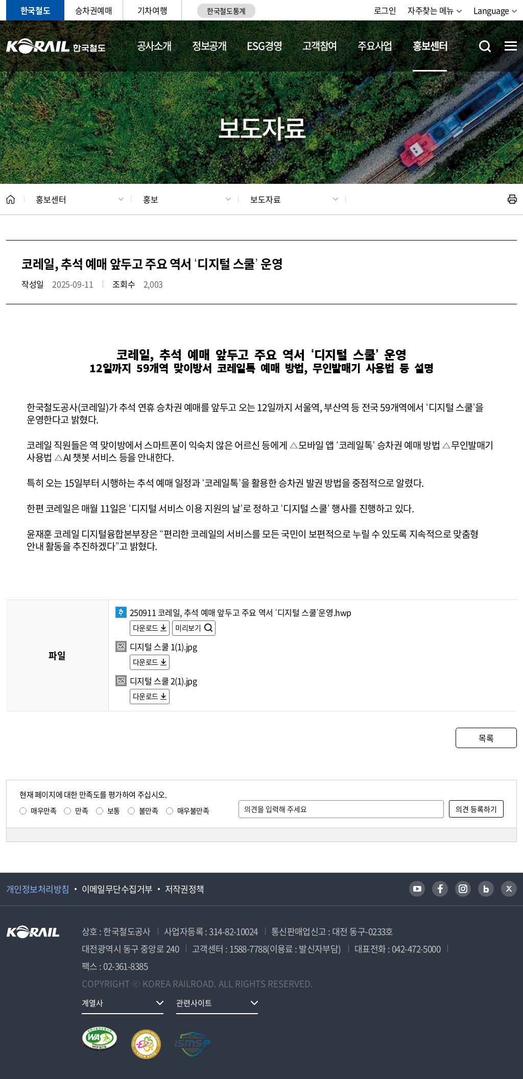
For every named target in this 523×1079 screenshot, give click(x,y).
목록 (486, 738)
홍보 (150, 199)
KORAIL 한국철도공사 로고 (56, 46)
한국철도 (35, 10)
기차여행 (152, 10)
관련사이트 (194, 1003)
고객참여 (319, 45)
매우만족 (43, 810)
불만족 (148, 810)
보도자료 (265, 199)
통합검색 (485, 46)
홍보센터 (430, 45)
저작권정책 (184, 889)
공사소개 (154, 45)
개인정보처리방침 (37, 889)
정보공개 (209, 45)
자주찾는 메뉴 (431, 10)
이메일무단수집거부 (117, 889)
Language (491, 10)
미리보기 (188, 627)
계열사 (92, 1003)
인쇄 (512, 199)
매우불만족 (193, 810)
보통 (113, 810)
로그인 (385, 10)
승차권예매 (93, 10)
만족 (81, 810)
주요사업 (375, 45)
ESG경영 (264, 45)
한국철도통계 (226, 11)
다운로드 (145, 627)
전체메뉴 (511, 46)
